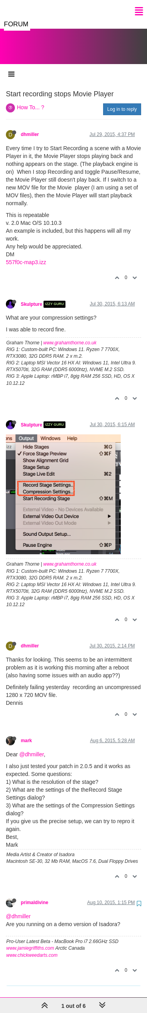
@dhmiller (31, 746)
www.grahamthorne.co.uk (70, 335)
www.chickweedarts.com (32, 947)
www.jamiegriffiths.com (30, 940)
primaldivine (34, 894)
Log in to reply (122, 101)
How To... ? (30, 99)
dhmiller (30, 126)
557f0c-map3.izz (26, 254)
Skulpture (31, 296)
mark (26, 732)
